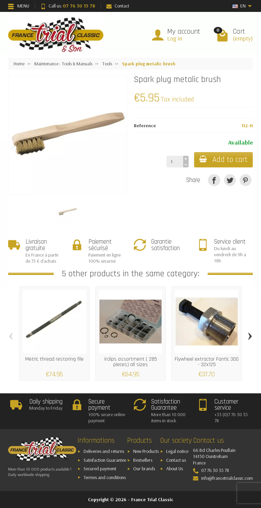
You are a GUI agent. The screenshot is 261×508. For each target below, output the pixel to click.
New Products (146, 451)
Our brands (144, 468)
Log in (174, 38)
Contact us (176, 460)
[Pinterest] (245, 180)
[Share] (214, 180)
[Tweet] (230, 180)
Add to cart (223, 160)
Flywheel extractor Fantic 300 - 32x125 (207, 362)
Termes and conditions (105, 477)
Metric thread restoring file (54, 359)
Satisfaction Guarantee (105, 460)
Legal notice (177, 451)
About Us (174, 468)
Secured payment (100, 468)
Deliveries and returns (104, 451)
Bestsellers (142, 460)
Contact (117, 6)
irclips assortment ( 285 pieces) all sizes (130, 362)
